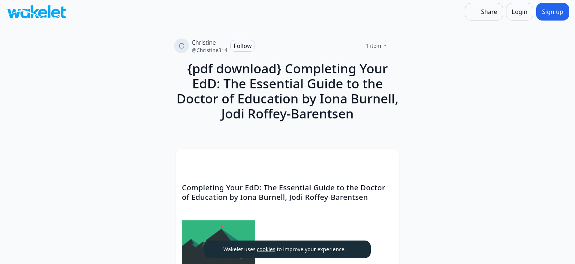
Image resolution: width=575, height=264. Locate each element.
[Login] (520, 12)
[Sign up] (552, 12)
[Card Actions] (387, 160)
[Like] (395, 46)
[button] (387, 161)
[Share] (484, 12)
